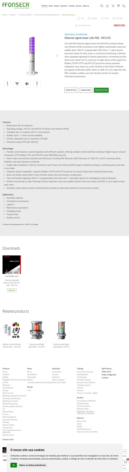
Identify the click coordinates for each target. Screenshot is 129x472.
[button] (56, 55)
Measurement (8, 412)
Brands (56, 6)
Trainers (80, 388)
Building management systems (14, 396)
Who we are (81, 421)
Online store (106, 372)
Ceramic (55, 374)
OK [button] (13, 465)
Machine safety (8, 425)
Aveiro (79, 424)
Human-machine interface (12, 406)
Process (6, 414)
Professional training (85, 372)
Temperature (8, 428)
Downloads (31, 377)
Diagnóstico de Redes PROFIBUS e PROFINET (86, 412)
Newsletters (32, 374)
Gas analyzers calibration (86, 401)
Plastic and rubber (59, 382)
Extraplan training (84, 380)
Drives (5, 372)
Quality (79, 426)
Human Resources (84, 429)
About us (86, 6)
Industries (63, 6)
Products (44, 6)
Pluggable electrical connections (15, 380)
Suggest (94, 18)
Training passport (83, 385)
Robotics (6, 422)
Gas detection (8, 388)
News (51, 6)
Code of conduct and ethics (87, 432)
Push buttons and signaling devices (47, 15)
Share (107, 18)
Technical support (84, 406)
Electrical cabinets (26, 15)
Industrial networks (10, 420)
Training (71, 6)
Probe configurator (109, 375)
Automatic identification (12, 398)
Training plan (82, 377)
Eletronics (56, 377)
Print (82, 18)
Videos (30, 380)
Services (79, 6)
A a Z (29, 390)
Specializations (82, 374)
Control (5, 382)
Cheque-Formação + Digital (87, 393)
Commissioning (83, 403)
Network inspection (10, 404)
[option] (32, 56)
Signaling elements (68, 15)
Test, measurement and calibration (12, 431)
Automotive (56, 372)
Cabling (5, 377)
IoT (4, 409)
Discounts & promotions (86, 382)
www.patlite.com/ (85, 25)
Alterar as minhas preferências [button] (32, 465)
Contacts (105, 378)
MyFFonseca (106, 369)
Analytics (6, 374)
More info (119, 18)
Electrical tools (8, 393)
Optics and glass (58, 380)
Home (5, 15)
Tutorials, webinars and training (39, 382)
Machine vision (8, 435)
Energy (5, 390)
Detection (6, 385)
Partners (80, 390)
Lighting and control (10, 401)
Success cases (8, 439)
